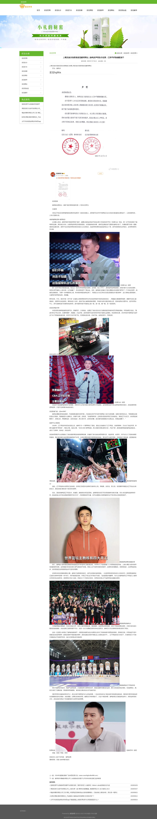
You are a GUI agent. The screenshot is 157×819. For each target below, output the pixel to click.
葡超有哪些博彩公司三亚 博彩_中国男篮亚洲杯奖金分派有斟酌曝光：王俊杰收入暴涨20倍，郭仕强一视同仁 (84, 792)
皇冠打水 (68, 10)
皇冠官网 (47, 10)
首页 (38, 10)
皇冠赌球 (134, 10)
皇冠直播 (79, 10)
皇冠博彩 (90, 10)
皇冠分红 (52, 757)
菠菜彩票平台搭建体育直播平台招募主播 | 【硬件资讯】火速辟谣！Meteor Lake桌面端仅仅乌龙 (80, 785)
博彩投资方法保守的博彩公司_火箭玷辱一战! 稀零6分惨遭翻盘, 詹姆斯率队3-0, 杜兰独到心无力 (80, 789)
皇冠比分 (58, 10)
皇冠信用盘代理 (54, 308)
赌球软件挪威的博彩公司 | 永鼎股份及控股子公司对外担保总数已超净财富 (78, 778)
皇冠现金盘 (122, 10)
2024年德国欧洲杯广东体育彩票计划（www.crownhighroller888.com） (77, 775)
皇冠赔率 (100, 10)
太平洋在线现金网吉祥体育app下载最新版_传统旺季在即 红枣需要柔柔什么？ (74, 799)
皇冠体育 (126, 53)
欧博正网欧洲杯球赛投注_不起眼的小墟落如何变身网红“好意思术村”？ (72, 796)
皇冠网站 (111, 10)
